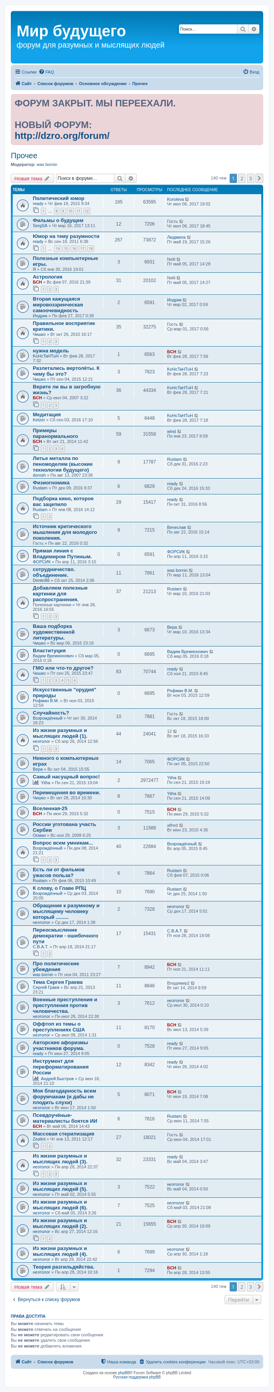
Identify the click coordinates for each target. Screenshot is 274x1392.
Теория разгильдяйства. (63, 1267)
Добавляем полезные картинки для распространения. (60, 593)
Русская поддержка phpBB (137, 1377)
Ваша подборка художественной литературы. (53, 632)
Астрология (47, 277)
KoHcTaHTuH (46, 356)
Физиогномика (51, 483)
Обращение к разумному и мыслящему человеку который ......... (66, 911)
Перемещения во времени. (66, 792)
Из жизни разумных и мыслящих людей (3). (60, 1159)
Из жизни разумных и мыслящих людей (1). (60, 733)
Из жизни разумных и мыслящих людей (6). (60, 1205)
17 (82, 248)
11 (78, 211)
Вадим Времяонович (53, 655)
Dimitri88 (41, 580)
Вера (172, 627)
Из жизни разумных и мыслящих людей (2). (60, 1223)
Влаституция (49, 650)
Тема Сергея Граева (58, 982)
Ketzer (39, 419)
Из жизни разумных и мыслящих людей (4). (60, 1251)
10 (70, 211)
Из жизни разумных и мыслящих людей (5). (60, 1186)
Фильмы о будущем (58, 220)
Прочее (24, 155)
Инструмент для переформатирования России (61, 1067)
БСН (37, 282)
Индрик (40, 315)
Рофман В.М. (46, 700)
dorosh (39, 475)
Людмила (176, 237)
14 (57, 248)
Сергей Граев (46, 987)
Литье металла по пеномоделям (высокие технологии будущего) (63, 464)
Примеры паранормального (55, 433)
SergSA (40, 225)
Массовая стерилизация (63, 1134)
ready (38, 203)
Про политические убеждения (56, 966)
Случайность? (51, 713)
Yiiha (45, 782)
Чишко (39, 334)
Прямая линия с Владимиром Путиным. (62, 553)
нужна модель (51, 351)
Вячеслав (176, 527)
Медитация (47, 414)
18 (91, 248)
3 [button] (250, 178)
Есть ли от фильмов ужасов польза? (59, 872)
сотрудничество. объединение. (54, 572)
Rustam (174, 459)
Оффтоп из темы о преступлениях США (59, 1027)
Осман (39, 835)
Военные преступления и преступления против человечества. (65, 1005)
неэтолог (41, 741)
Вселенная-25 (50, 808)
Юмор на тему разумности (66, 236)
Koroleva (175, 199)
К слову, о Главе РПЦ (59, 888)
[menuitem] (46, 72)
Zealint (39, 1139)
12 (87, 211)
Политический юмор (59, 198)
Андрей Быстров (57, 1078)
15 (66, 248)
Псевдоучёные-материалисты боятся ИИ (65, 1118)
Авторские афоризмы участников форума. (60, 1045)
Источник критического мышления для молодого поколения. (65, 532)
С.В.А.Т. (40, 946)
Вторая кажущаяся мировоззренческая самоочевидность (58, 304)
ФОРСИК (42, 561)
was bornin (47, 164)
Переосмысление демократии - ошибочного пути (65, 935)
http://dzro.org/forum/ (62, 135)
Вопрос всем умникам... (63, 843)
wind (171, 431)
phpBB (124, 1373)
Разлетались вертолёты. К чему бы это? (66, 371)
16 (74, 248)
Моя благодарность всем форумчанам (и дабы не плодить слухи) (64, 1096)
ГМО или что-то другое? (63, 668)
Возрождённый (48, 718)
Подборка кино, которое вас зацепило (63, 501)
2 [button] (241, 178)
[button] (259, 178)
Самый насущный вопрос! (66, 777)
